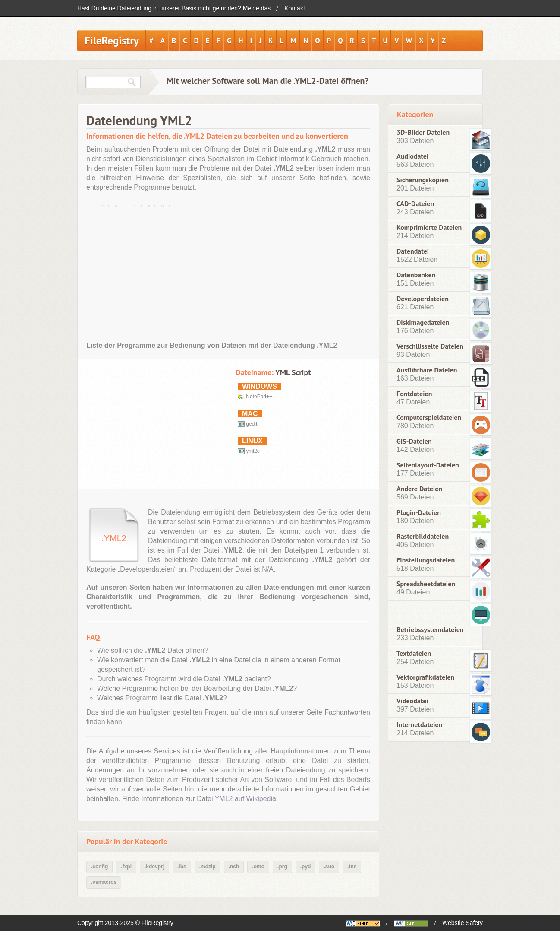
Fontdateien (414, 393)
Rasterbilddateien (422, 536)
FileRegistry (112, 41)
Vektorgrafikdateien (425, 677)
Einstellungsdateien (425, 560)
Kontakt (294, 8)
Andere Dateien (419, 489)
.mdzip (207, 867)
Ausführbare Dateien (426, 370)
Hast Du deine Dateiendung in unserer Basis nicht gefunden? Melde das (174, 8)
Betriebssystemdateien (430, 629)
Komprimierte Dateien (429, 227)
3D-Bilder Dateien (423, 132)
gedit (251, 424)
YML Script (293, 372)
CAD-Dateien (415, 203)
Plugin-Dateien (418, 512)
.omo (258, 867)
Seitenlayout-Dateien (427, 465)
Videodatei (412, 701)
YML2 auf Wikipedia (245, 798)
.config (99, 867)
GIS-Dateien (414, 441)
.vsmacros (103, 882)
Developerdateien (422, 298)
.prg (282, 867)
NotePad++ (259, 397)
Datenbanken (415, 275)
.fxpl (126, 867)
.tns (351, 867)
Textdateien (413, 653)
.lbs (181, 867)
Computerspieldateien (428, 417)
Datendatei (412, 251)
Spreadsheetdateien (425, 584)
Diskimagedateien (422, 322)
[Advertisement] (228, 270)
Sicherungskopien (422, 180)
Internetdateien (419, 724)
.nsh (234, 867)
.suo (329, 867)
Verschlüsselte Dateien (429, 346)
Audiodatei (412, 156)
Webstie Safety (462, 922)
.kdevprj (154, 867)
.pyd (305, 867)
